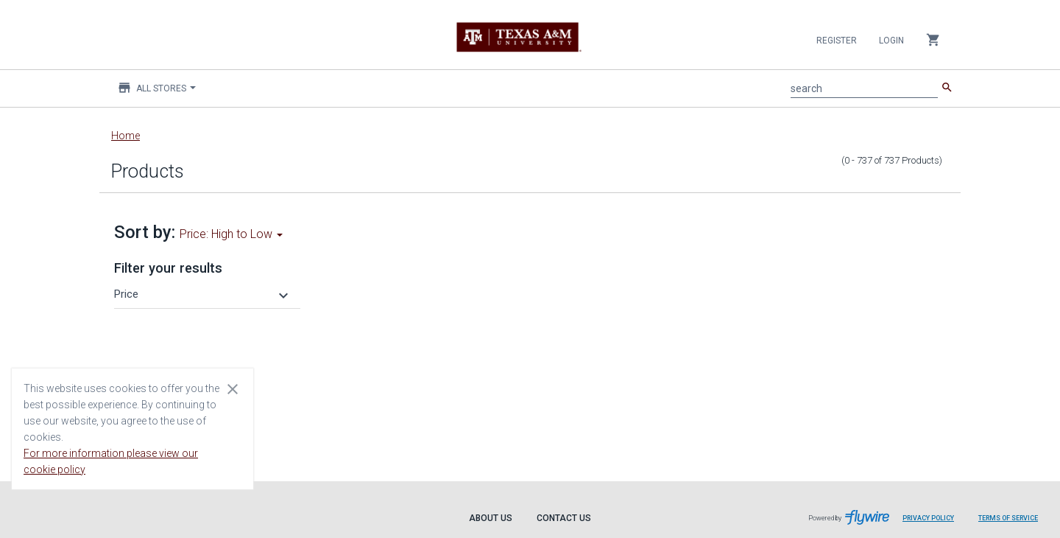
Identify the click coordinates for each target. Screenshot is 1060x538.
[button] (203, 294)
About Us (490, 518)
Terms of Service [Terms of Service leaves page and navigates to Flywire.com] (1008, 518)
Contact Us (564, 518)
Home (125, 136)
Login (891, 40)
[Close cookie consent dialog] (232, 388)
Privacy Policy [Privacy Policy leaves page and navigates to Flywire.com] (928, 518)
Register (836, 40)
